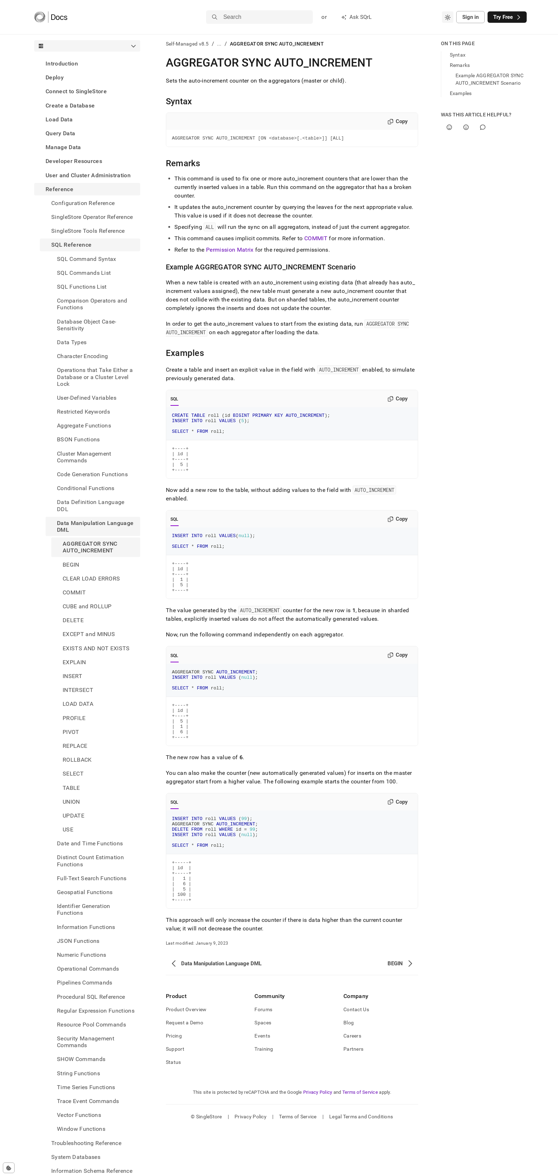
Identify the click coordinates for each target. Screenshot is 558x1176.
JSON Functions (78, 941)
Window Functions (81, 1128)
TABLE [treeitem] (71, 787)
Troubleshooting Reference (86, 1143)
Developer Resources (74, 161)
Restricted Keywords (83, 411)
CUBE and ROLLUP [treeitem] (87, 606)
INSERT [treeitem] (72, 676)
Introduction (62, 63)
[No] (466, 127)
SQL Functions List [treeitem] (82, 286)
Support (175, 1096)
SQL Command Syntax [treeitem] (86, 259)
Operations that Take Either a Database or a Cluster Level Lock (95, 377)
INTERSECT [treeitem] (78, 690)
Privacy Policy (317, 1139)
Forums (263, 1056)
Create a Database (70, 105)
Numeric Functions (81, 954)
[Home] (50, 17)
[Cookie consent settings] (9, 1167)
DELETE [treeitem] (73, 620)
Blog (348, 1069)
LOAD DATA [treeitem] (78, 703)
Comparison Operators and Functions (92, 304)
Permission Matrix (229, 250)
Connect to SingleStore (76, 91)
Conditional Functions (86, 488)
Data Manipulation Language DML (95, 526)
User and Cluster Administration (88, 175)
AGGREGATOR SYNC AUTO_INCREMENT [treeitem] (90, 547)
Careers (352, 1083)
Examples (461, 93)
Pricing (174, 1083)
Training (263, 1096)
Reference (59, 189)
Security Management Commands (85, 1042)
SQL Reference (71, 244)
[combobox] (447, 17)
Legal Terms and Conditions (361, 1163)
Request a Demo (184, 1069)
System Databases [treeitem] (75, 1157)
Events (262, 1083)
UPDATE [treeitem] (73, 815)
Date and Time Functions (90, 843)
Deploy (55, 77)
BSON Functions (78, 439)
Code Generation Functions (92, 474)
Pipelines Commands (84, 982)
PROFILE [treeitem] (74, 718)
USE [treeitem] (68, 829)
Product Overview (186, 1056)
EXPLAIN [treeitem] (74, 662)
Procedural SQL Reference (91, 996)
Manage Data (63, 147)
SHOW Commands (81, 1059)
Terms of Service (360, 1139)
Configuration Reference (83, 203)
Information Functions (86, 927)
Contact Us (356, 1056)
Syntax (458, 55)
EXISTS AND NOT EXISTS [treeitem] (96, 648)
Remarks (460, 65)
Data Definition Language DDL (91, 505)
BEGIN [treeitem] (71, 564)
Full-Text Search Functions (91, 878)
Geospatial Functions (84, 892)
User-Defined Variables (86, 397)
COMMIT (315, 239)
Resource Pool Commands (91, 1024)
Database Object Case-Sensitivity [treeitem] (86, 325)
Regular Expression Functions (96, 1010)
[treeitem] (87, 63)
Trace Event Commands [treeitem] (88, 1101)
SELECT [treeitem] (73, 773)
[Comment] (482, 127)
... (219, 44)
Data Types (71, 342)
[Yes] (449, 127)
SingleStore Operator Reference (92, 217)
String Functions (78, 1073)
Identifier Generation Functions (83, 909)
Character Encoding (82, 356)
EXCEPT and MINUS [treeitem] (89, 634)
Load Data (59, 119)
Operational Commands (88, 968)
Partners (353, 1096)
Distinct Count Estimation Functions (90, 860)
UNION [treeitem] (71, 801)
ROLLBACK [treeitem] (77, 759)
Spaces (262, 1069)
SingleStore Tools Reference (88, 230)
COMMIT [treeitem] (74, 592)
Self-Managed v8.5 (187, 44)
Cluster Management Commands (84, 457)
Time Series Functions (86, 1087)
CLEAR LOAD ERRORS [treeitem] (91, 578)
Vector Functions (79, 1115)
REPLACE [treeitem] (75, 745)
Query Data (60, 133)
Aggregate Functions (84, 425)
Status (173, 1109)
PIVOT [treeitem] (71, 732)
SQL (174, 400)
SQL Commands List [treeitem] (84, 272)
